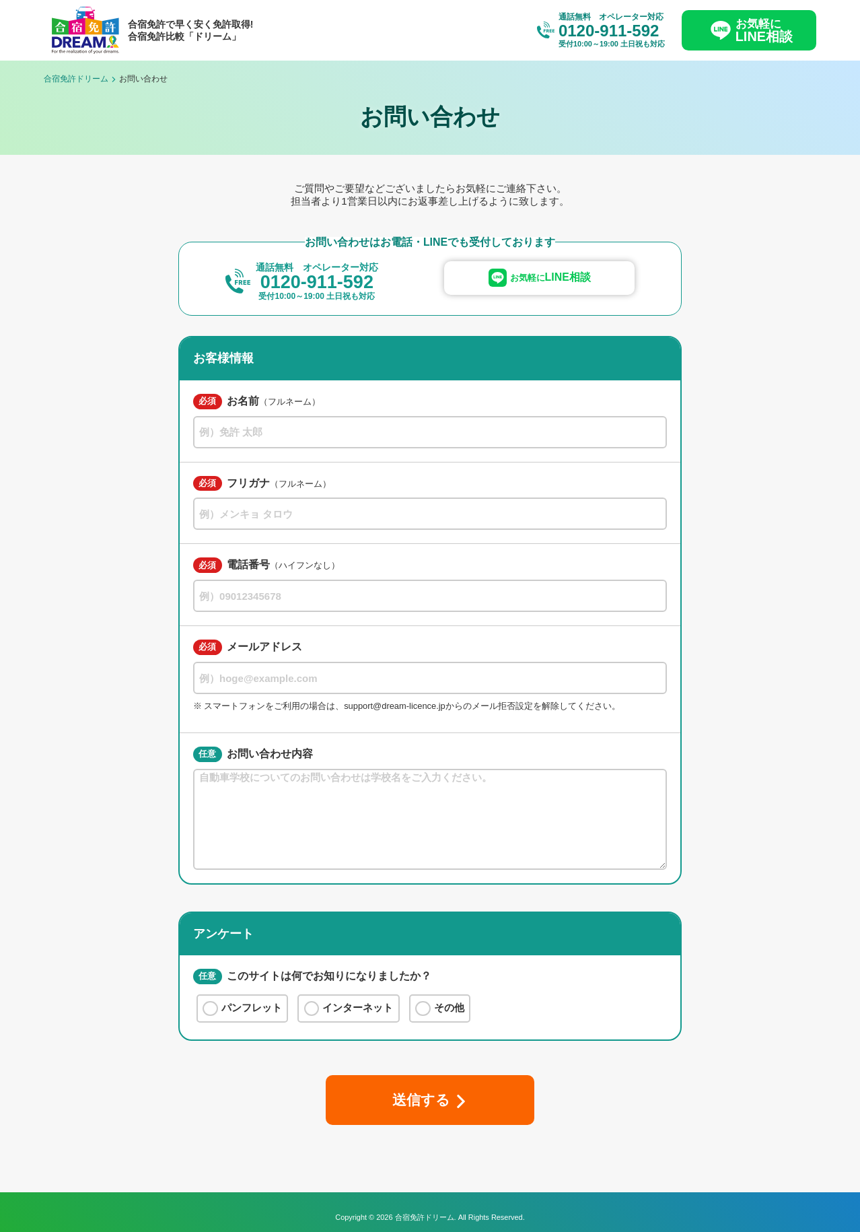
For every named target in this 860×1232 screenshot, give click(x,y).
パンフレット (242, 1009)
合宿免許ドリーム (76, 78)
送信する (421, 1099)
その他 (439, 1009)
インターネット (349, 1009)
